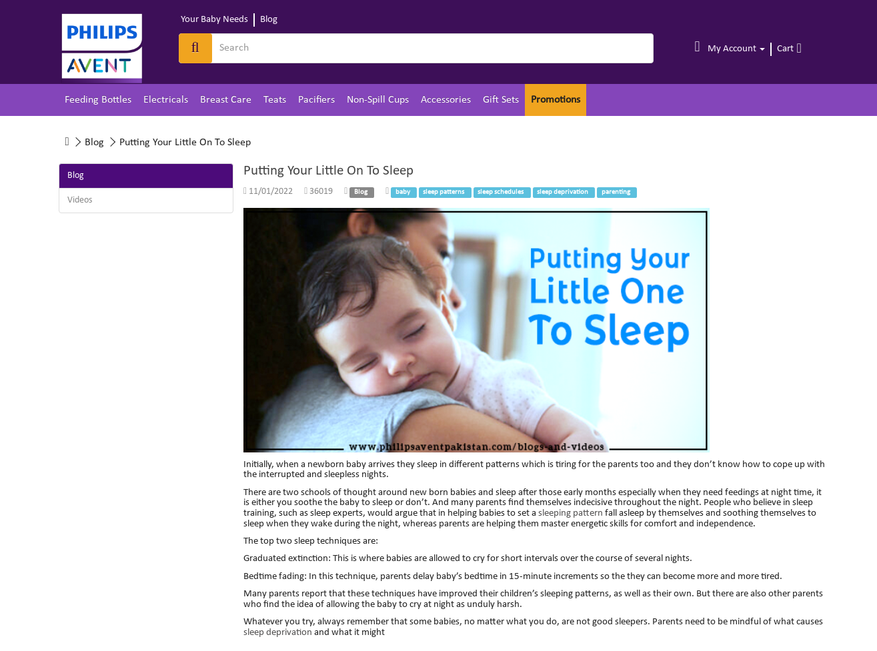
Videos (79, 200)
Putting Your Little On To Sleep (185, 142)
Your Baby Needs (214, 20)
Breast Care (225, 100)
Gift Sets (501, 100)
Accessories (446, 100)
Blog (268, 20)
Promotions (555, 100)
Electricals (165, 100)
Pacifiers (316, 100)
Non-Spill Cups (378, 100)
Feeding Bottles (98, 100)
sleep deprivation (277, 633)
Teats (274, 100)
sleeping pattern (570, 513)
